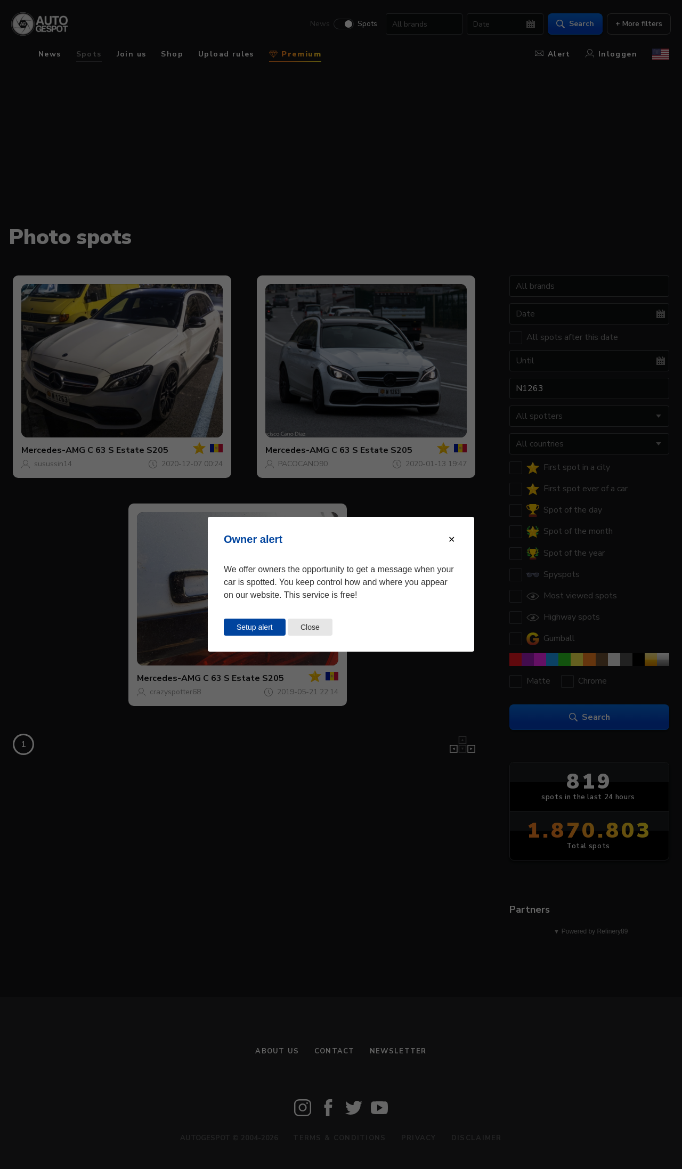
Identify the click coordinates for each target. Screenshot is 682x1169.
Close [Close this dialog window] (310, 627)
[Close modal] (451, 539)
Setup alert (255, 627)
